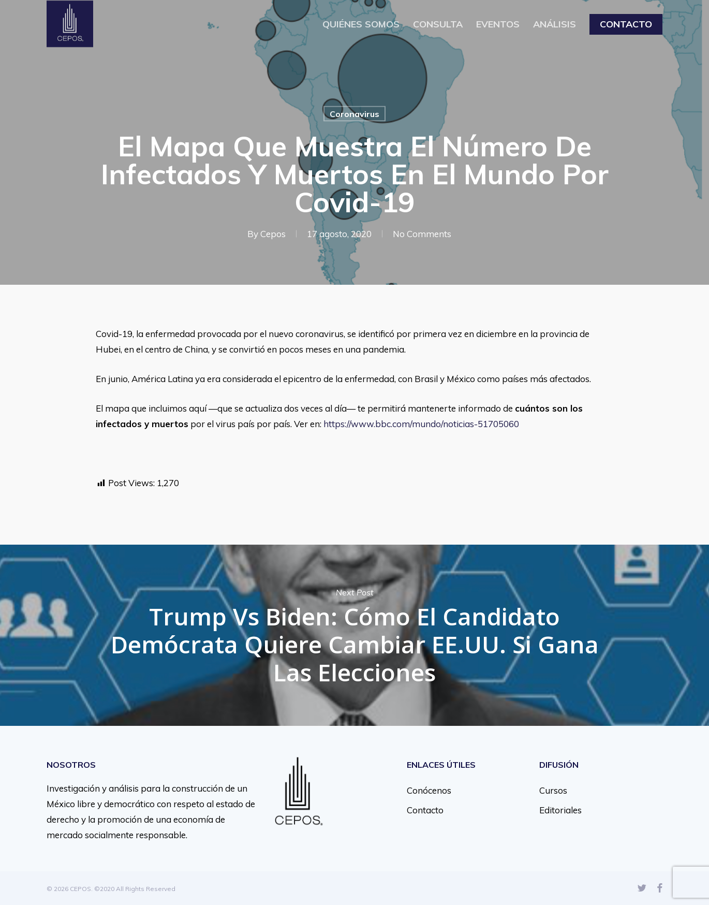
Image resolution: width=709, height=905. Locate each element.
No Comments (422, 233)
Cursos (553, 790)
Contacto (425, 810)
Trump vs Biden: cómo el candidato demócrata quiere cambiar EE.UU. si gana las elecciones (354, 635)
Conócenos (429, 790)
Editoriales (560, 810)
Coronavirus (354, 114)
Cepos (273, 233)
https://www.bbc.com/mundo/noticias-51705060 (422, 423)
